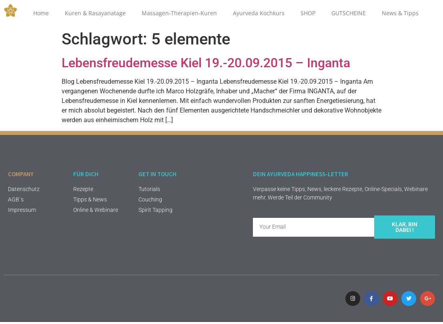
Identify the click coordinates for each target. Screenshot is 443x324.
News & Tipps (400, 13)
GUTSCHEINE (348, 13)
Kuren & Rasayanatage (95, 13)
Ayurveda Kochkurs (259, 13)
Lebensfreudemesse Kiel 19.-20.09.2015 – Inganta (206, 62)
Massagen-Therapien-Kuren (179, 13)
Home (41, 13)
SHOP (308, 13)
